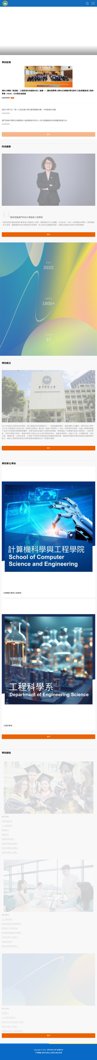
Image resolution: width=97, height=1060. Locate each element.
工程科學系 (7, 726)
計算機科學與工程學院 (12, 593)
